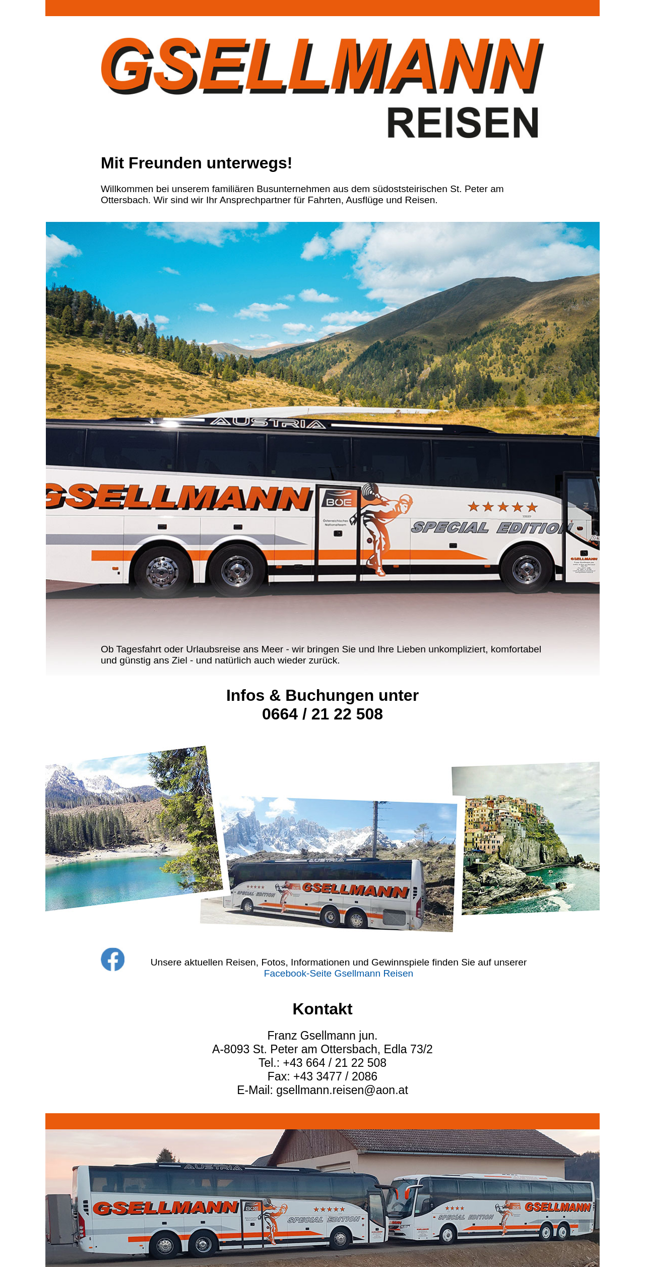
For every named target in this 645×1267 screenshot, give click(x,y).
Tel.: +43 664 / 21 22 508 (322, 1062)
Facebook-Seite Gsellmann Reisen (339, 973)
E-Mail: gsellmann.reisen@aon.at (322, 1090)
